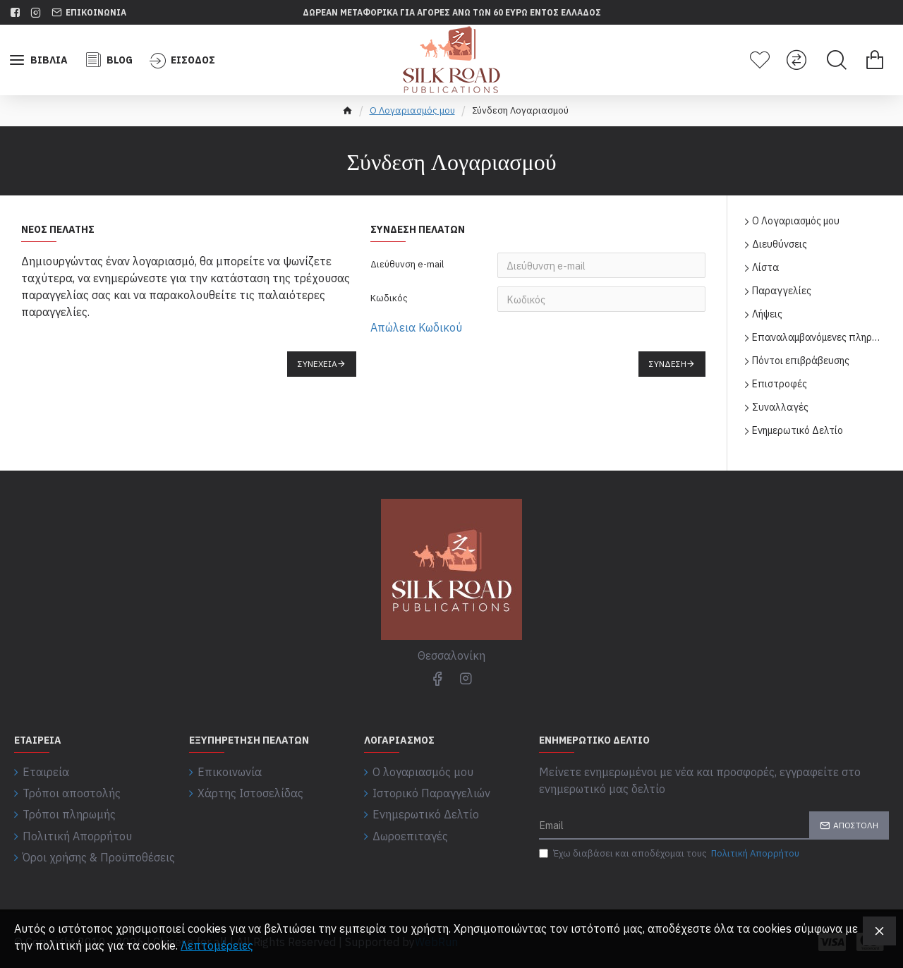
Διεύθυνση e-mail (407, 264)
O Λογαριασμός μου (412, 110)
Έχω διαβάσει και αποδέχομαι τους (670, 854)
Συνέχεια (317, 363)
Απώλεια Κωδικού (416, 327)
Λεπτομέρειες (217, 945)
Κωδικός (389, 298)
